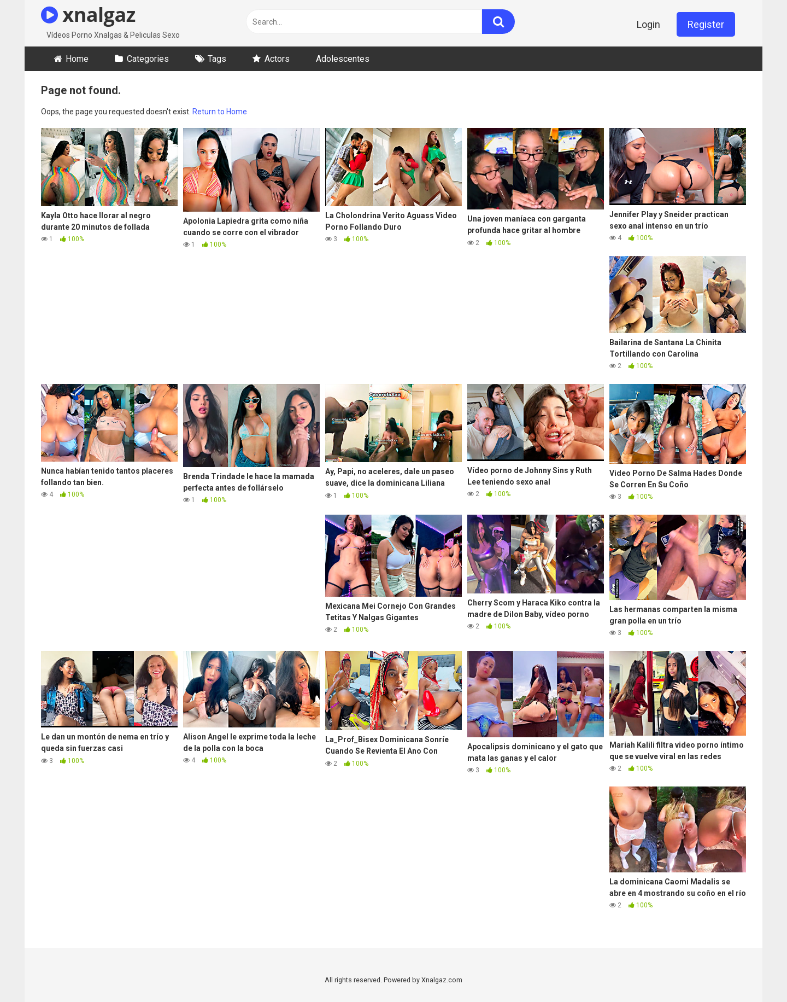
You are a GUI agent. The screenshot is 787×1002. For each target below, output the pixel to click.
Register (706, 24)
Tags (217, 59)
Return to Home (219, 111)
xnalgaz (88, 14)
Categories (148, 59)
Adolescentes (342, 59)
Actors (277, 59)
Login (648, 24)
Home (77, 59)
